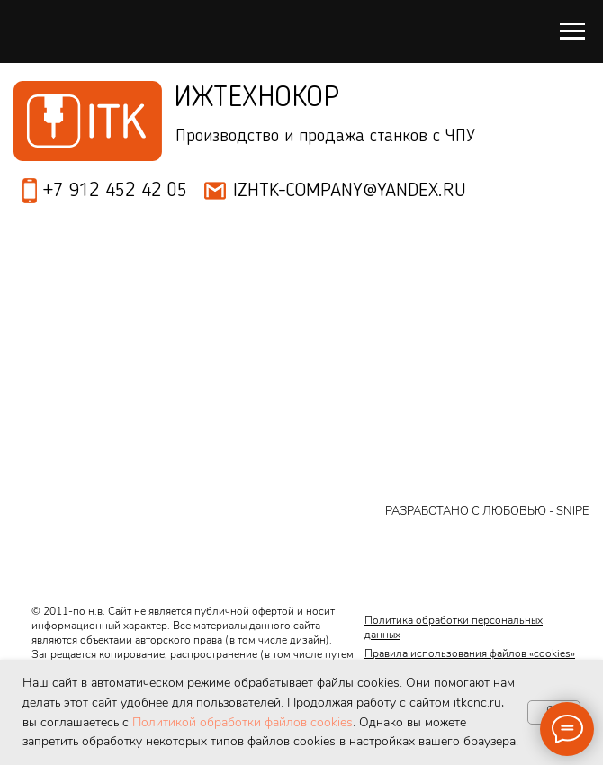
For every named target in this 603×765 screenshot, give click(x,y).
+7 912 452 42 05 (115, 191)
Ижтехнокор (256, 98)
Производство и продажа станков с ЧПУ (325, 137)
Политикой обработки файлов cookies (242, 722)
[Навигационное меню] (572, 31)
